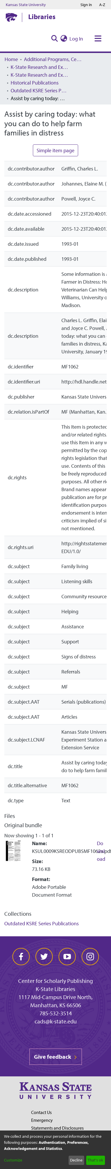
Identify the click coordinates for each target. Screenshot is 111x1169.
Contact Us (41, 1112)
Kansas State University (26, 4)
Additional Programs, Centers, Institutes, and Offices (53, 59)
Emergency (42, 1120)
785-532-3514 (55, 1013)
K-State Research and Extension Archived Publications (39, 74)
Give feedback (55, 1056)
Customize (13, 1160)
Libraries (41, 16)
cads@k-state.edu (56, 1021)
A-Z (102, 4)
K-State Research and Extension (39, 67)
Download (101, 851)
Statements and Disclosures (57, 1128)
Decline (76, 1160)
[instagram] (90, 956)
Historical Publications (35, 82)
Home (11, 59)
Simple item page (55, 150)
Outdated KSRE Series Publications (39, 90)
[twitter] (44, 956)
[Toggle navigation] (98, 39)
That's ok (95, 1160)
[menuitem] (64, 39)
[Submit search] (54, 39)
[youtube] (67, 956)
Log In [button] (76, 38)
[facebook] (21, 956)
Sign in (86, 4)
